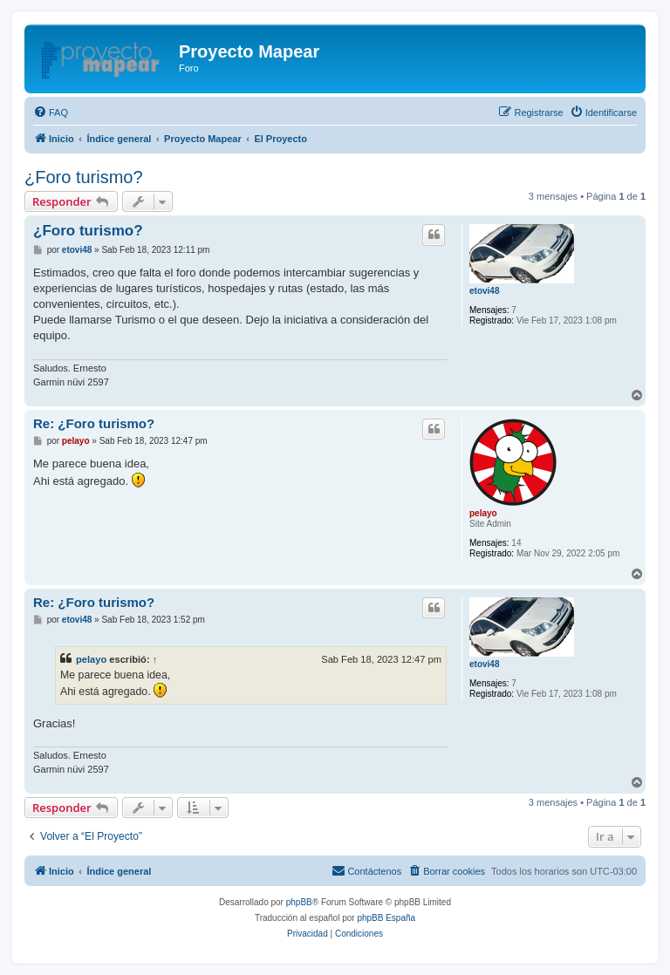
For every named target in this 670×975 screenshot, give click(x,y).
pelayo (483, 513)
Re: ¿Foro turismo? (93, 423)
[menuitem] (50, 112)
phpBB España (386, 918)
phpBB (299, 902)
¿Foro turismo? (83, 177)
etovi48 (484, 291)
